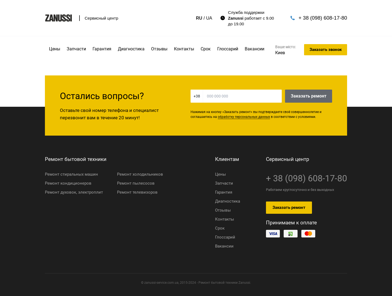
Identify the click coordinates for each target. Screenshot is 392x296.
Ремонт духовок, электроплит (74, 192)
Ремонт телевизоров (137, 192)
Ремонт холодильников (140, 174)
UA (199, 18)
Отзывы (159, 48)
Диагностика (131, 48)
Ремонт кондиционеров (68, 183)
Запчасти (76, 48)
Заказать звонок (326, 49)
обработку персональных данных (244, 117)
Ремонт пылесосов (136, 183)
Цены (54, 48)
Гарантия (102, 48)
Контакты (184, 48)
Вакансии (254, 48)
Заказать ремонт (308, 96)
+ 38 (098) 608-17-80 (317, 17)
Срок (206, 48)
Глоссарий (227, 48)
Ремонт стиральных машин (71, 174)
